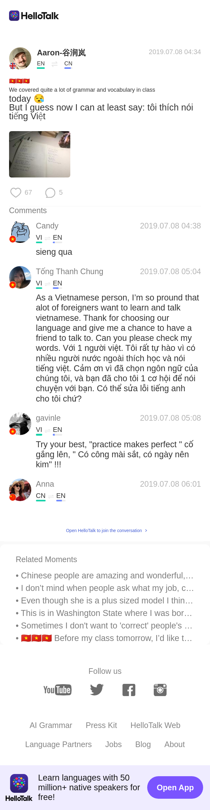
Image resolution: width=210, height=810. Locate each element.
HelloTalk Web (156, 725)
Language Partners (58, 744)
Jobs (113, 744)
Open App (175, 787)
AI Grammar (51, 725)
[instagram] (160, 690)
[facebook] (128, 690)
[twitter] (97, 690)
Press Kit (101, 725)
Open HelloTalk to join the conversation (104, 530)
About (174, 744)
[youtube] (57, 689)
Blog (143, 744)
